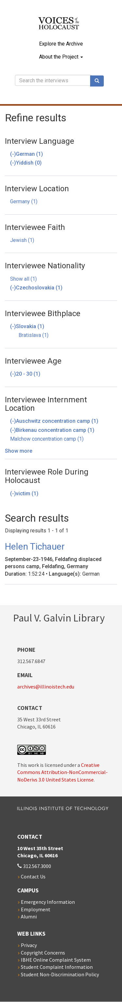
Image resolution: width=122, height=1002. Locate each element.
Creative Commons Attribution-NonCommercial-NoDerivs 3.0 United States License (62, 772)
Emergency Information (48, 902)
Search (99, 81)
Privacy (29, 945)
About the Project (61, 57)
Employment (35, 909)
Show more (18, 451)
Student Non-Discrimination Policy (60, 974)
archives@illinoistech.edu (45, 686)
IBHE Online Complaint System (56, 959)
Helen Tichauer (35, 546)
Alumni (29, 916)
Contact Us (33, 876)
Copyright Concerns (43, 952)
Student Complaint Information (57, 967)
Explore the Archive (61, 44)
